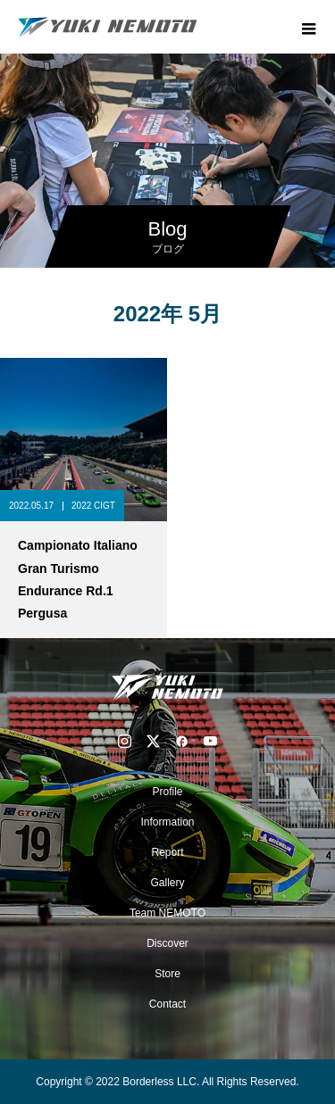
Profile (167, 791)
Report (167, 852)
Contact (167, 1004)
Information (167, 822)
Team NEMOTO (167, 913)
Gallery (167, 882)
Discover (167, 943)
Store (167, 973)
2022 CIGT (93, 505)
